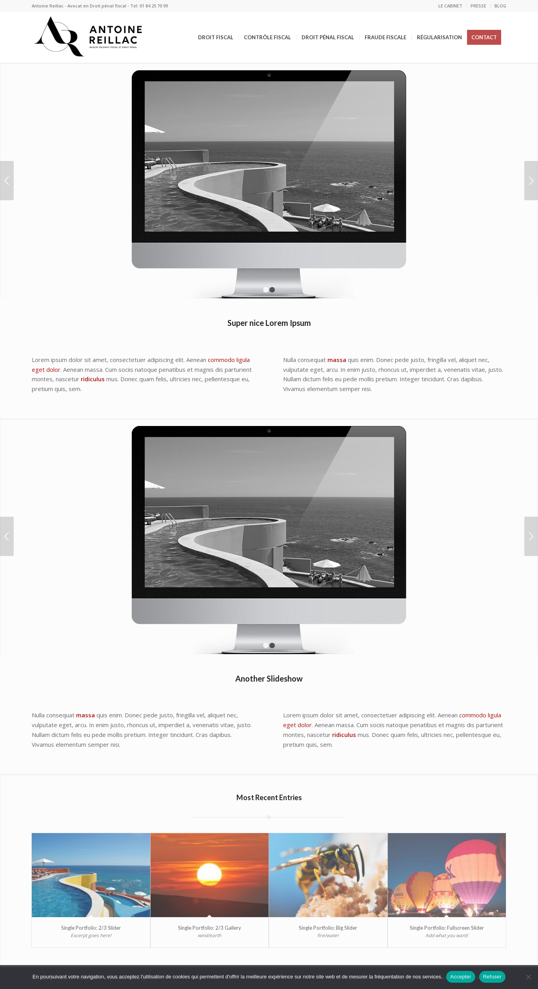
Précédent (7, 180)
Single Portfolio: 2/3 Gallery (209, 928)
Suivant (531, 180)
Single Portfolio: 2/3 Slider (91, 928)
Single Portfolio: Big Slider (328, 928)
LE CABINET (450, 6)
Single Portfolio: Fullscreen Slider (447, 928)
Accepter (460, 977)
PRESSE (478, 6)
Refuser (492, 977)
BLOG (500, 6)
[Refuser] (528, 977)
